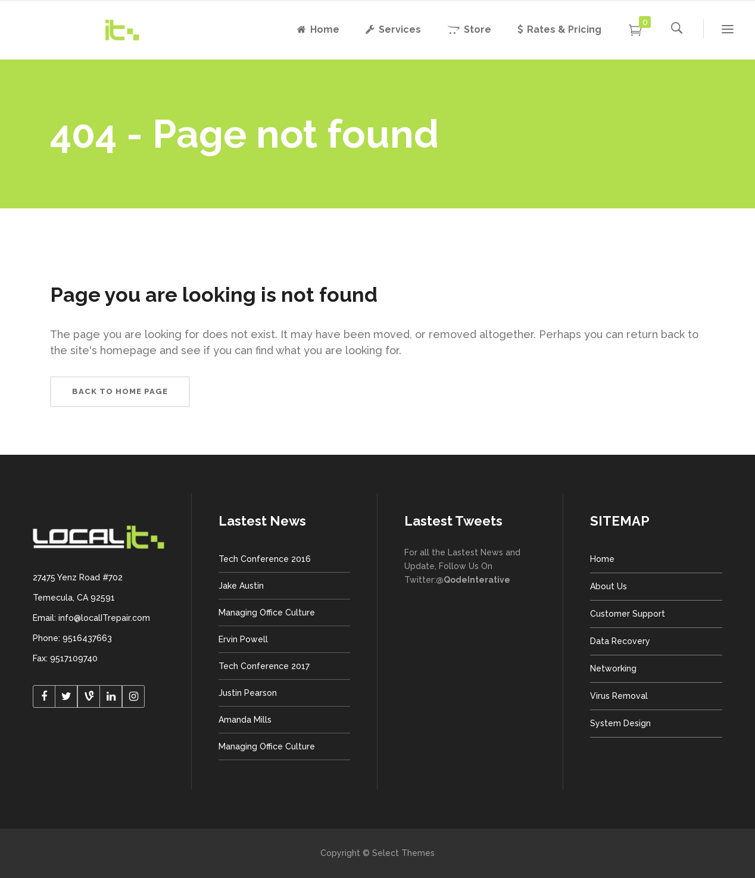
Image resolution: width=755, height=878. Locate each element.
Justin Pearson (248, 693)
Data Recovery (620, 641)
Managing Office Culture (267, 612)
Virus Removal (619, 696)
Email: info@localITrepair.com (91, 618)
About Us (608, 586)
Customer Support (627, 613)
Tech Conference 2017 (264, 666)
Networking (613, 668)
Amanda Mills (245, 719)
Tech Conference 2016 (265, 559)
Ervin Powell (243, 639)
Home (602, 559)
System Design (620, 723)
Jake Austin (241, 585)
